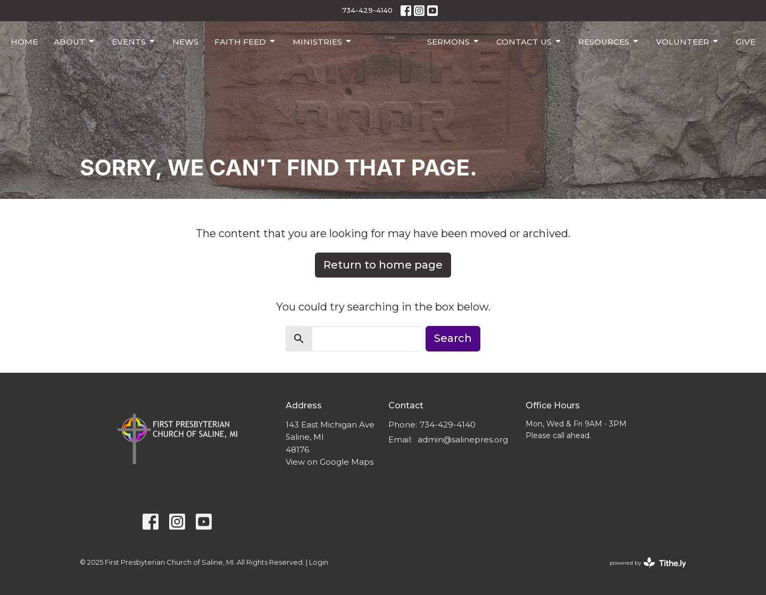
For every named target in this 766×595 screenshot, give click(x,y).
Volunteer (688, 41)
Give (745, 42)
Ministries (323, 41)
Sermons (453, 41)
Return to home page (383, 264)
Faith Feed (245, 41)
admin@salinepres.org (463, 439)
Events (134, 41)
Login (318, 562)
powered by (648, 562)
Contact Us (529, 41)
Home (24, 42)
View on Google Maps (329, 462)
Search (453, 338)
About (75, 41)
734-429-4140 (367, 10)
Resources (609, 41)
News (185, 42)
